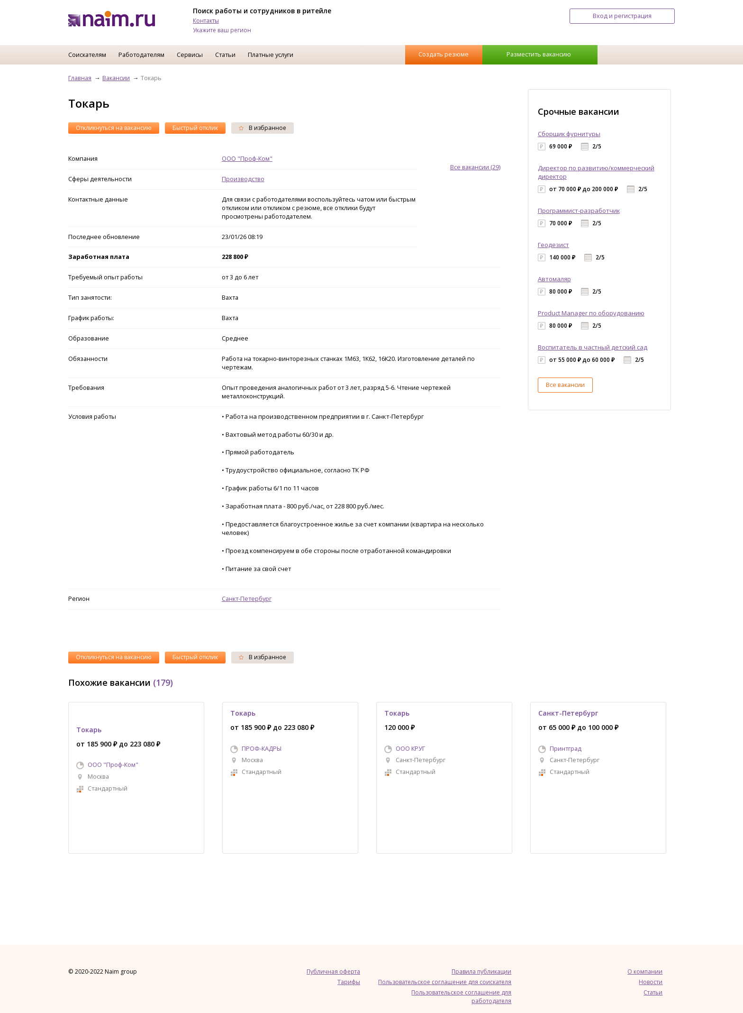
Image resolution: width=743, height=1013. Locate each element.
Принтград (565, 748)
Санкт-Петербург (247, 598)
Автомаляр (554, 279)
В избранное (262, 128)
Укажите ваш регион (222, 30)
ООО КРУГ (410, 748)
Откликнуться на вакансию (114, 128)
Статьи (225, 54)
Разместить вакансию (539, 54)
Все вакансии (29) (475, 167)
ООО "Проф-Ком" (247, 158)
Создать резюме (443, 54)
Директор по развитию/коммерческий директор (596, 172)
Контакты (206, 21)
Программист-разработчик (579, 210)
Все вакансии (565, 384)
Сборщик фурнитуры (569, 133)
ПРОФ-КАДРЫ (261, 748)
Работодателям (141, 54)
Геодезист (553, 244)
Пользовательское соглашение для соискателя (444, 982)
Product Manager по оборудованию (591, 313)
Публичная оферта (333, 971)
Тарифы (348, 982)
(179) (163, 682)
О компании (644, 971)
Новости (650, 982)
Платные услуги (270, 54)
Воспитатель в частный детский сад (592, 347)
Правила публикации (481, 971)
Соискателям (87, 54)
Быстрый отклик (195, 128)
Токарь (88, 729)
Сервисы (190, 54)
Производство (243, 179)
